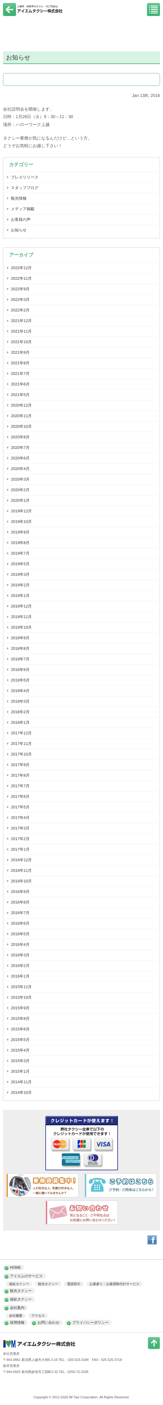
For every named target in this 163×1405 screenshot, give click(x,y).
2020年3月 (20, 479)
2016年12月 (21, 860)
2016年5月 (20, 934)
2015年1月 (20, 1071)
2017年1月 (20, 849)
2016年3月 (20, 955)
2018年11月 (21, 616)
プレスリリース (24, 177)
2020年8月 (20, 437)
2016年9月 (20, 891)
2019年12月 (21, 511)
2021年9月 (20, 352)
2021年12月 (21, 320)
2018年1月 (20, 722)
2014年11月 (21, 1082)
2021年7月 (20, 373)
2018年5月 (20, 680)
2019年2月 (20, 585)
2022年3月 (20, 299)
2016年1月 (20, 976)
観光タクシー (48, 1284)
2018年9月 (20, 638)
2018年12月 (21, 606)
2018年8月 (20, 648)
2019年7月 (20, 553)
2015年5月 (20, 1039)
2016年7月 (20, 912)
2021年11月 (21, 331)
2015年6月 (20, 1029)
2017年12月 (21, 733)
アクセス (38, 1315)
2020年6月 (20, 458)
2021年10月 (21, 342)
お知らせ (19, 230)
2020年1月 (20, 500)
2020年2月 (20, 490)
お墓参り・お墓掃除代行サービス (114, 1284)
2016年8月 (20, 902)
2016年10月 (21, 881)
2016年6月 (20, 923)
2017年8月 (20, 775)
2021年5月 (20, 394)
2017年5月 (20, 807)
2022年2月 (20, 310)
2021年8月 (20, 363)
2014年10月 (21, 1092)
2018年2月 (20, 712)
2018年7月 (20, 659)
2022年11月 (21, 278)
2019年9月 (20, 532)
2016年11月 (21, 870)
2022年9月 (20, 289)
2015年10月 (21, 997)
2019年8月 (20, 542)
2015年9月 (20, 1008)
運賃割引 (73, 1284)
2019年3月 (20, 574)
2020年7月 (20, 447)
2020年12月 (21, 405)
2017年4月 (20, 817)
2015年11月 (21, 986)
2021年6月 (20, 384)
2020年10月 (21, 426)
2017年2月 (20, 838)
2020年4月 (20, 468)
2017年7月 (20, 786)
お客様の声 (21, 219)
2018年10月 (21, 627)
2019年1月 (20, 595)
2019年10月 (21, 521)
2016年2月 (20, 965)
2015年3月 (20, 1061)
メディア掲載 (22, 209)
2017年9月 (20, 764)
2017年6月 (20, 796)
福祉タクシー (19, 1284)
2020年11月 (21, 416)
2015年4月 (20, 1050)
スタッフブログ (24, 187)
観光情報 (19, 198)
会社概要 (15, 1315)
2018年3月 (20, 701)
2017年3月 (20, 828)
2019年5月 (20, 564)
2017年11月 (21, 743)
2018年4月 (20, 690)
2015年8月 (20, 1018)
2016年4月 (20, 944)
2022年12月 (21, 268)
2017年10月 (21, 754)
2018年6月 (20, 669)
